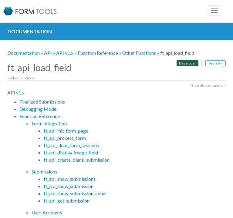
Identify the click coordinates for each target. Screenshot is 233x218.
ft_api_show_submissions (70, 179)
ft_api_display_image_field (71, 152)
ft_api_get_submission (66, 200)
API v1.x (64, 53)
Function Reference (98, 53)
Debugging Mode (37, 109)
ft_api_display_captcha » (208, 85)
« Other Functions (20, 78)
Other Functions (139, 53)
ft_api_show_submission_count (75, 193)
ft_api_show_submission (68, 186)
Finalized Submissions (42, 101)
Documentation (23, 53)
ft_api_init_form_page (66, 131)
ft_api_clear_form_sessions (71, 145)
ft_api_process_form (65, 138)
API (48, 53)
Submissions (44, 171)
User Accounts (47, 212)
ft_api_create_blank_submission (77, 160)
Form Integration (49, 123)
